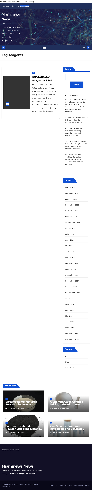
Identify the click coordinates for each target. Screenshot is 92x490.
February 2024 (71, 333)
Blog (67, 362)
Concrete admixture (10, 450)
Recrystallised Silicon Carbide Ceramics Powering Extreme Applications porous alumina (74, 159)
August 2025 (70, 228)
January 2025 (71, 269)
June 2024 (69, 310)
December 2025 (72, 205)
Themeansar (6, 486)
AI (33, 72)
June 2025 (69, 240)
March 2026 (70, 187)
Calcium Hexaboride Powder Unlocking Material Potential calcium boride (23, 428)
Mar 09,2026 (56, 408)
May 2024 (69, 316)
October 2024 (71, 287)
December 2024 (72, 275)
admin (49, 84)
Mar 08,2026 (12, 433)
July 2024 (69, 304)
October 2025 (71, 217)
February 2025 (71, 263)
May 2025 (69, 246)
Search (68, 69)
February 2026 (71, 193)
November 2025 (72, 211)
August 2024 (70, 298)
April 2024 (69, 322)
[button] (84, 47)
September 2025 (72, 222)
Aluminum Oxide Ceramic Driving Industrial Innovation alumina (76, 119)
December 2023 (72, 339)
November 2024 (72, 281)
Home (51, 485)
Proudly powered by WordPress (13, 484)
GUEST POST (78, 485)
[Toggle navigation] (44, 47)
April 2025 (69, 252)
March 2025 (70, 257)
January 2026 (71, 199)
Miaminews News (17, 466)
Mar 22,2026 (12, 408)
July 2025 (69, 234)
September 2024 (72, 293)
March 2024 (70, 328)
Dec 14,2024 (39, 84)
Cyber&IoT (69, 368)
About (87, 485)
